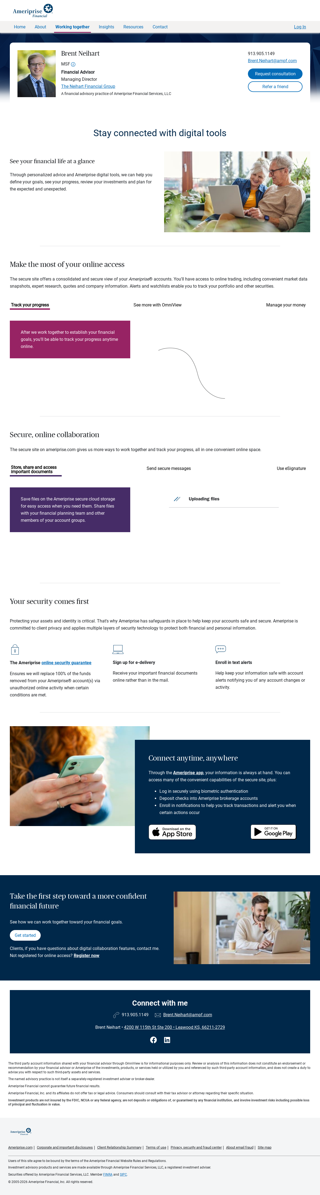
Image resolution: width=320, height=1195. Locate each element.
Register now (86, 955)
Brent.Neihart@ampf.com (272, 60)
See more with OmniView (158, 305)
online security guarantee (66, 662)
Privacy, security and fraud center (196, 1147)
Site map (264, 1147)
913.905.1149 (261, 53)
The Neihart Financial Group (88, 86)
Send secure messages (169, 468)
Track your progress (30, 305)
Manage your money (286, 305)
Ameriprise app (188, 772)
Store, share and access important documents (34, 469)
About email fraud (239, 1147)
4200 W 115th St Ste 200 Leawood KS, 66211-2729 (174, 1027)
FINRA (107, 1174)
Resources (133, 26)
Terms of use (156, 1147)
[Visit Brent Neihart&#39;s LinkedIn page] (167, 1040)
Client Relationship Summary (119, 1147)
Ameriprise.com (20, 1147)
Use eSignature (291, 468)
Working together (72, 26)
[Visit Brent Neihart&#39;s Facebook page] (154, 1040)
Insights (106, 26)
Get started (25, 935)
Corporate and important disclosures (65, 1147)
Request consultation (275, 73)
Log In (300, 26)
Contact (160, 26)
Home (19, 26)
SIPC (123, 1174)
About (40, 26)
